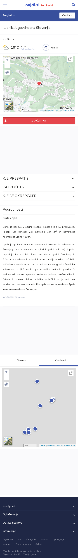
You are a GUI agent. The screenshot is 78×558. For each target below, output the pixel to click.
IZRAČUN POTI (39, 120)
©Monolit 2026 (52, 110)
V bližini (7, 39)
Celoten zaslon (70, 59)
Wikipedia (20, 297)
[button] (7, 72)
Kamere (54, 47)
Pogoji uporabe (23, 544)
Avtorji (39, 544)
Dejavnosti (8, 539)
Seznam (19, 360)
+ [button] (7, 60)
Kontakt (44, 539)
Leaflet (42, 110)
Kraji (20, 539)
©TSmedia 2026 (67, 110)
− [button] (7, 65)
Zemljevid (58, 360)
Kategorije (31, 539)
